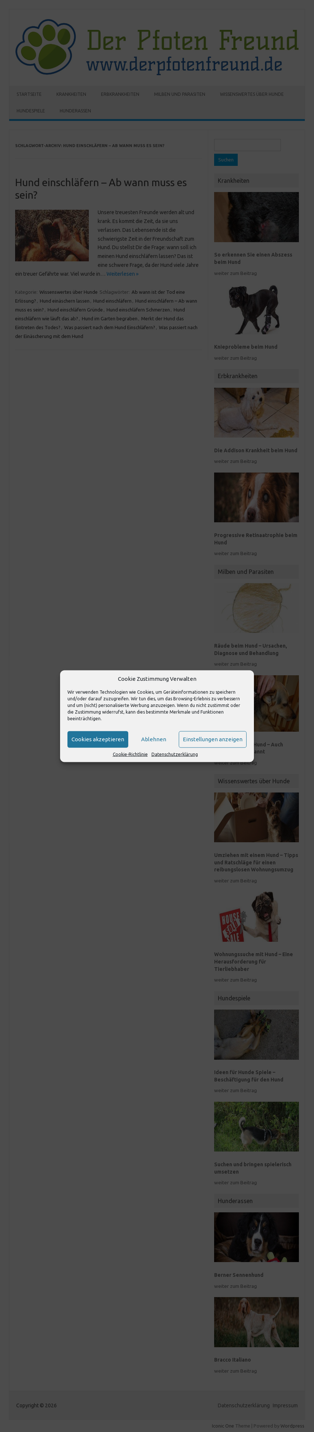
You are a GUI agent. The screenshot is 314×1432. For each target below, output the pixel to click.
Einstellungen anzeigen (213, 739)
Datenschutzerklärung (174, 754)
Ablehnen (153, 739)
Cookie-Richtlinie (130, 754)
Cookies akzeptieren (97, 739)
